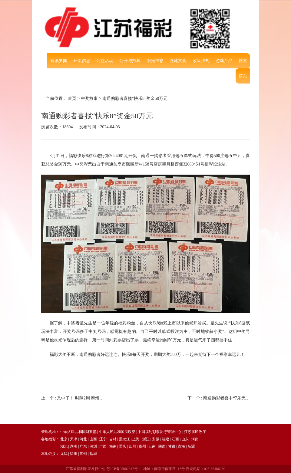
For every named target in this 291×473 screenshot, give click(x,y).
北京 (64, 439)
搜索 (243, 60)
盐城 (93, 454)
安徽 (155, 439)
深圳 (93, 446)
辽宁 (103, 439)
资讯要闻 (58, 60)
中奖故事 (89, 98)
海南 (113, 446)
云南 (152, 446)
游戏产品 (224, 60)
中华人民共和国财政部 (78, 432)
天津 (73, 439)
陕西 (162, 446)
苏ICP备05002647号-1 (124, 469)
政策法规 (201, 60)
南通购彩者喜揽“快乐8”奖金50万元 (134, 98)
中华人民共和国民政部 (117, 432)
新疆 (191, 446)
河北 (83, 439)
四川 (132, 446)
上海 (136, 439)
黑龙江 (124, 439)
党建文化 (178, 60)
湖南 (73, 446)
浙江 (146, 439)
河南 (195, 439)
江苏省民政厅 (195, 432)
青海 (181, 446)
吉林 (113, 439)
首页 (243, 76)
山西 (93, 439)
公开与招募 (130, 60)
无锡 (64, 454)
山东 (185, 439)
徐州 (73, 454)
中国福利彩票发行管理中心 (159, 432)
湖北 (64, 446)
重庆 (122, 446)
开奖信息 (81, 60)
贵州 (142, 446)
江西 (175, 439)
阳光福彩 (155, 60)
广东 (83, 446)
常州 (83, 454)
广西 (103, 446)
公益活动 (104, 60)
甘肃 (171, 446)
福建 (165, 439)
